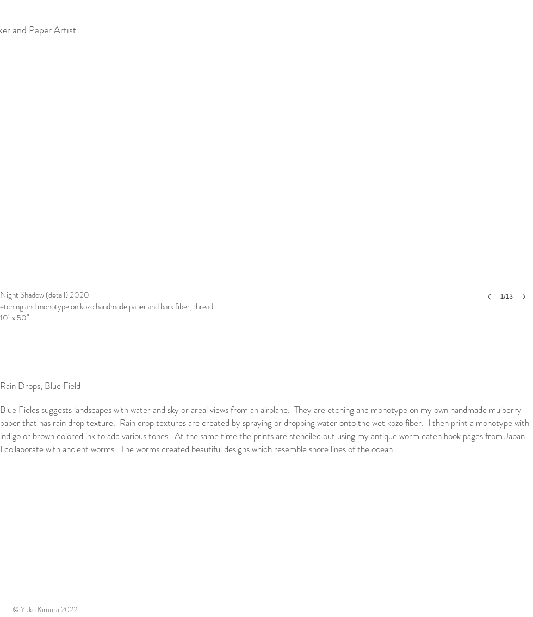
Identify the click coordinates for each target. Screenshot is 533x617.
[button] (266, 179)
